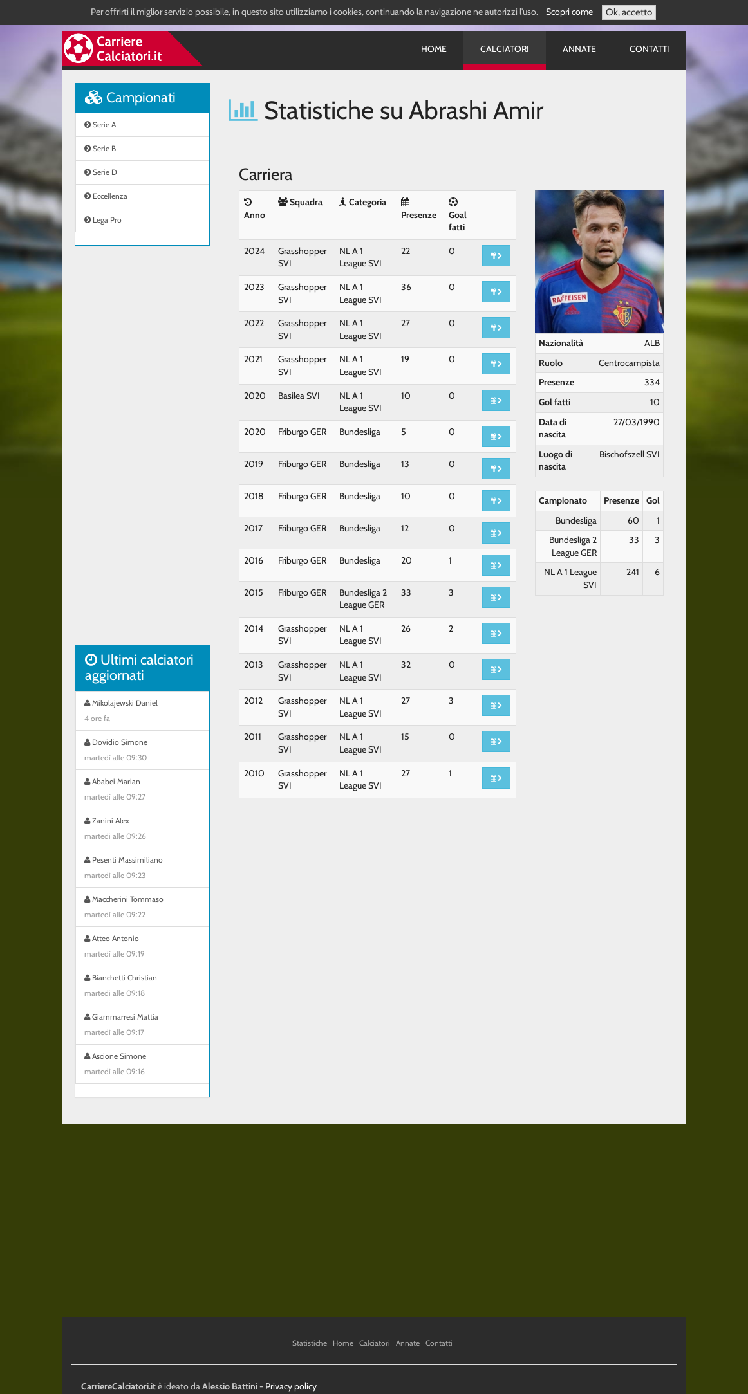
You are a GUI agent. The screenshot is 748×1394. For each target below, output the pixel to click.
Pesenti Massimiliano (142, 869)
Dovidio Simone (142, 751)
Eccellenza (105, 196)
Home (434, 49)
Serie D (100, 172)
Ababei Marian (142, 790)
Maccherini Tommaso (142, 908)
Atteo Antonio (142, 947)
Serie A (100, 124)
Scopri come (569, 11)
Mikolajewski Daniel (142, 712)
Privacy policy (291, 1386)
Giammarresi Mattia (142, 1026)
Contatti (649, 49)
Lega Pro (103, 220)
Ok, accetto (629, 12)
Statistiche (309, 1343)
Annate (579, 49)
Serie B (100, 148)
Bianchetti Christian (142, 987)
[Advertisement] (142, 452)
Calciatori (504, 49)
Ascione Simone (142, 1065)
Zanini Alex (142, 830)
